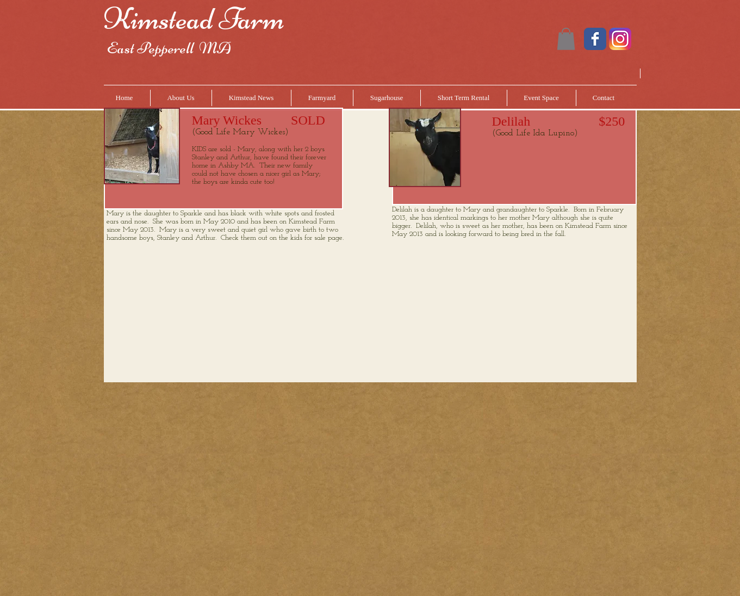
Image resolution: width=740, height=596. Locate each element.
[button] (566, 39)
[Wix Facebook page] (595, 39)
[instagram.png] (620, 39)
